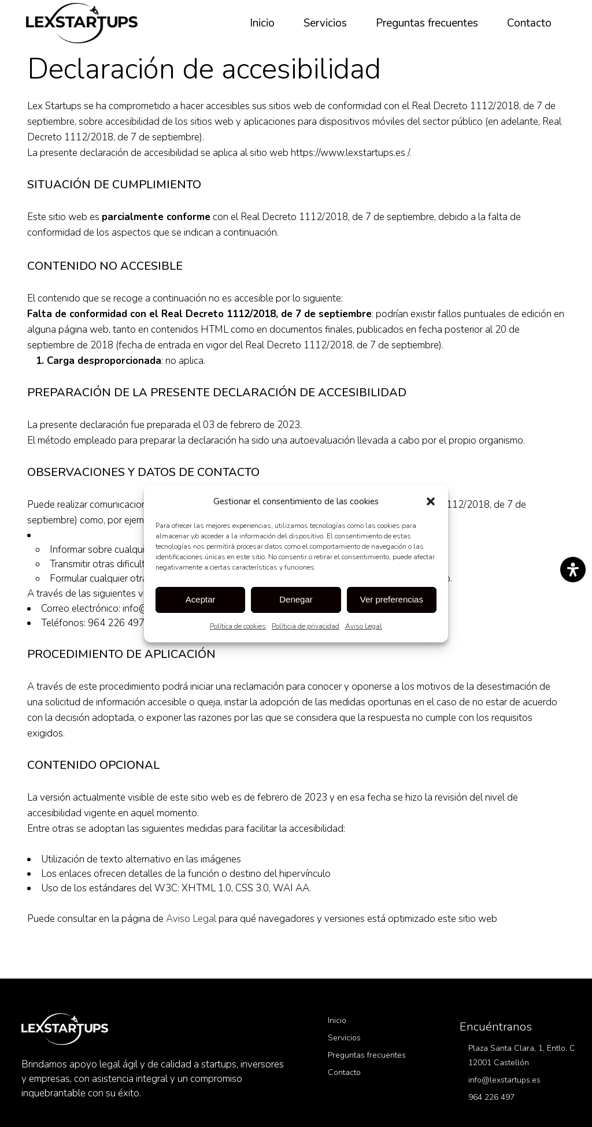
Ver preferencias (391, 599)
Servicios (344, 1037)
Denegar (296, 599)
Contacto (344, 1072)
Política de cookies (238, 626)
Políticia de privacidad (305, 626)
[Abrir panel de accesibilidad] (573, 569)
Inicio (337, 1020)
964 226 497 (491, 1097)
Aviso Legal (363, 626)
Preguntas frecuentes (367, 1055)
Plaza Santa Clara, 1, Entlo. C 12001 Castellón (521, 1055)
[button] (430, 501)
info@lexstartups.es (504, 1079)
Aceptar (201, 599)
